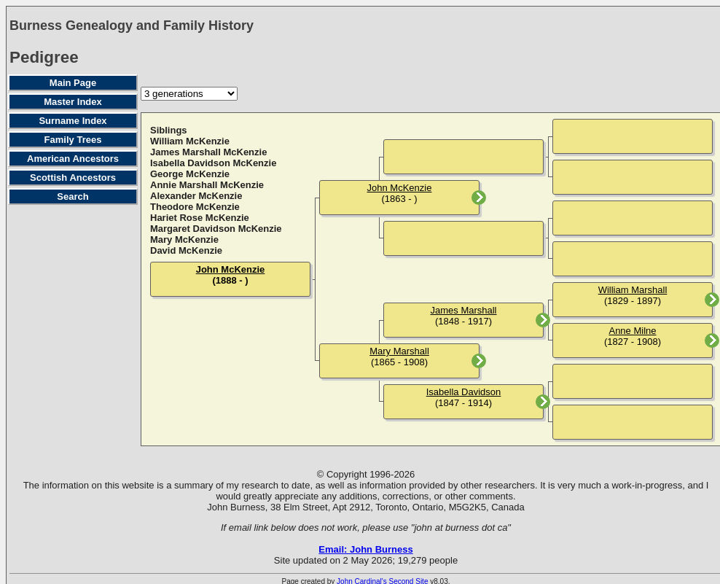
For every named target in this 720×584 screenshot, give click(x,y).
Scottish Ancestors (73, 177)
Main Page (73, 82)
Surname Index (72, 120)
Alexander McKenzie (196, 195)
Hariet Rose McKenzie (199, 217)
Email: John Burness (365, 549)
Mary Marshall (399, 351)
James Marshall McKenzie (208, 152)
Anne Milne (632, 330)
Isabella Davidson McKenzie (213, 162)
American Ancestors (73, 158)
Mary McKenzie (184, 239)
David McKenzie (186, 250)
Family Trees (73, 139)
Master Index (72, 101)
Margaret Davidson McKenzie (216, 228)
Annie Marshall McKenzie (207, 184)
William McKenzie (190, 141)
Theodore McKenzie (195, 206)
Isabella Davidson (463, 391)
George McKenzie (190, 173)
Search (72, 196)
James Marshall (463, 310)
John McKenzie (230, 269)
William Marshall (633, 289)
